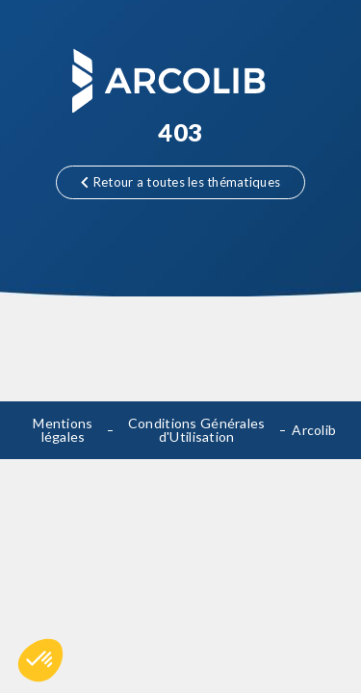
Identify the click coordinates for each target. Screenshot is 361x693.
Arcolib (314, 430)
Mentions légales (62, 430)
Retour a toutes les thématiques (180, 182)
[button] (40, 660)
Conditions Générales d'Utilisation (197, 430)
